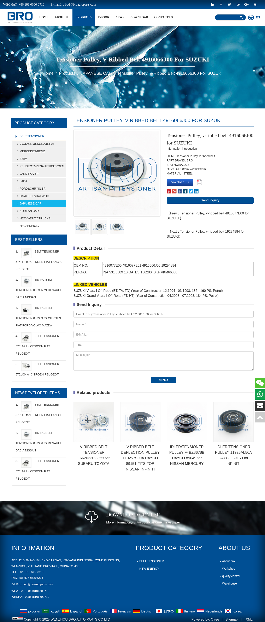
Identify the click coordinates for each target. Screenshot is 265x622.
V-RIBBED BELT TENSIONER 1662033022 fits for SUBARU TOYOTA (94, 455)
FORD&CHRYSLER (31, 188)
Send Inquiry (210, 200)
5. (37, 368)
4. (37, 343)
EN (254, 17)
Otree (215, 619)
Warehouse (227, 583)
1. (38, 259)
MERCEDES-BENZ (30, 151)
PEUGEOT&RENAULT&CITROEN (40, 166)
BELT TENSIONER (32, 136)
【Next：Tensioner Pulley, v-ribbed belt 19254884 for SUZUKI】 (206, 234)
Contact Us (163, 17)
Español (72, 611)
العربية (51, 611)
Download (139, 17)
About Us (62, 17)
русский (30, 611)
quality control (229, 576)
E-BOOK (103, 17)
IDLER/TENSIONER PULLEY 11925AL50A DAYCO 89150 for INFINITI (233, 455)
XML (249, 619)
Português (96, 611)
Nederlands (210, 611)
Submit (163, 380)
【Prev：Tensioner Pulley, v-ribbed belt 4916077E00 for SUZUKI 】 (208, 216)
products (84, 17)
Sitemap (231, 619)
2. (38, 287)
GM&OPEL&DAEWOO (32, 196)
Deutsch (143, 611)
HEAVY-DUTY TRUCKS (33, 218)
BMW (21, 158)
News (120, 17)
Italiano (186, 611)
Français (121, 611)
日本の (165, 611)
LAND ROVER (27, 173)
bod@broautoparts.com (38, 584)
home (43, 17)
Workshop (226, 568)
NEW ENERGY (30, 226)
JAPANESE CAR (96, 73)
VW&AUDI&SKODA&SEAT (35, 144)
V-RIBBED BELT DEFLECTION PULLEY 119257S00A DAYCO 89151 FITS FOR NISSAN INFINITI (140, 458)
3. (38, 315)
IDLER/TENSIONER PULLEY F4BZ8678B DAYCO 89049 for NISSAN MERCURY (187, 455)
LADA (21, 181)
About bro (226, 561)
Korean (234, 611)
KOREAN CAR (27, 211)
